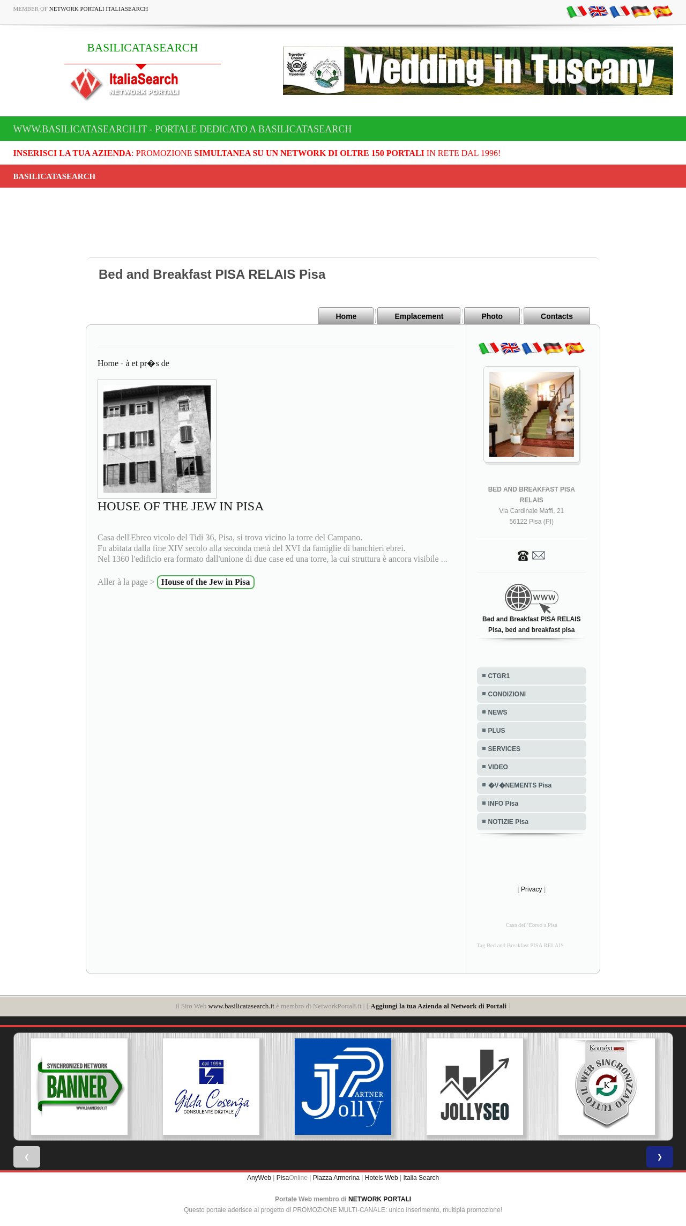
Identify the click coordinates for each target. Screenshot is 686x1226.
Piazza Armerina (336, 1178)
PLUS (496, 730)
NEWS (498, 712)
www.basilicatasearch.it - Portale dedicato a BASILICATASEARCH (182, 129)
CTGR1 (499, 676)
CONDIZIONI (507, 694)
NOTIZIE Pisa (508, 822)
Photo (492, 316)
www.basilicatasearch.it (241, 1006)
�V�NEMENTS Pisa (520, 785)
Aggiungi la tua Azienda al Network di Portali (438, 1006)
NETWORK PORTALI (379, 1199)
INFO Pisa (503, 803)
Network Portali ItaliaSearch (98, 8)
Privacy (531, 889)
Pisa (283, 1178)
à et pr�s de (147, 363)
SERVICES (504, 749)
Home (345, 316)
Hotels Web (381, 1178)
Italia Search (421, 1178)
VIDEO (498, 767)
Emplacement (418, 316)
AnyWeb (259, 1178)
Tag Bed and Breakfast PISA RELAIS (520, 945)
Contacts (557, 316)
